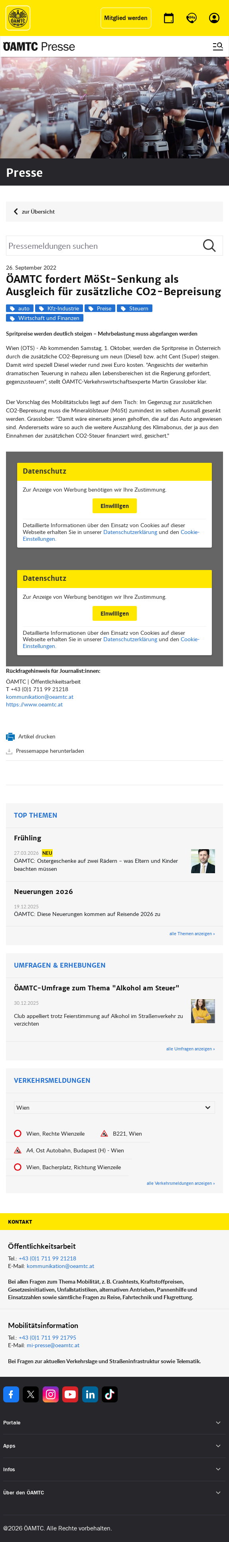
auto (24, 308)
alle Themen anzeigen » (192, 933)
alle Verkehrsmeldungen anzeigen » (181, 1183)
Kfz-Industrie (63, 308)
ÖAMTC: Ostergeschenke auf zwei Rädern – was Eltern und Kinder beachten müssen (96, 864)
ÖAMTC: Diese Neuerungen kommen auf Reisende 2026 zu (87, 914)
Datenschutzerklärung (130, 532)
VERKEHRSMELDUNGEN (52, 1081)
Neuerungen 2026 (43, 892)
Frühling (27, 838)
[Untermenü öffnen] (218, 1422)
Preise (104, 308)
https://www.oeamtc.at (34, 704)
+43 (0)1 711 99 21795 (47, 1337)
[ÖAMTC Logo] (18, 18)
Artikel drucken (36, 736)
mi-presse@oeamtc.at (53, 1345)
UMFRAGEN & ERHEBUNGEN (60, 966)
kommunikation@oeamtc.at (39, 696)
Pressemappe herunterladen (49, 750)
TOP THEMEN (35, 816)
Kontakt (20, 1222)
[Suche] (114, 246)
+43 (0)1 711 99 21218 (39, 689)
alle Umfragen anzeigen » (190, 1049)
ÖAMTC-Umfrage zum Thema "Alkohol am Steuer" (97, 988)
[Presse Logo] (39, 46)
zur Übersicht (38, 211)
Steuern (138, 308)
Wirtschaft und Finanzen (48, 318)
